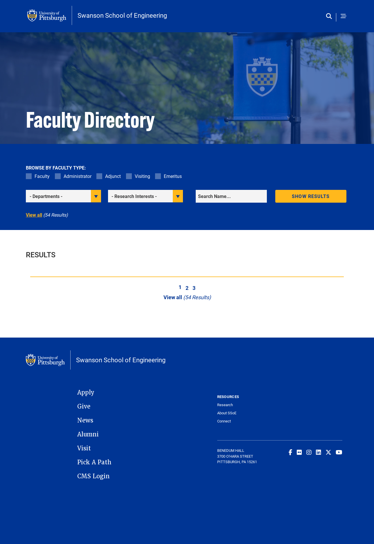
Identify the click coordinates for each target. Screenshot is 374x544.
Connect (224, 421)
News (85, 420)
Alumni (88, 434)
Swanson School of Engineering (122, 15)
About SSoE (226, 413)
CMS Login (93, 476)
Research (225, 404)
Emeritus (173, 176)
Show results (311, 196)
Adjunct (113, 176)
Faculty (42, 176)
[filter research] (145, 196)
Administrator (77, 176)
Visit (84, 448)
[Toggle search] (330, 16)
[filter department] (63, 196)
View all (34, 215)
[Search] (231, 196)
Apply (85, 392)
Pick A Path (94, 462)
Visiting (142, 176)
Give (83, 406)
